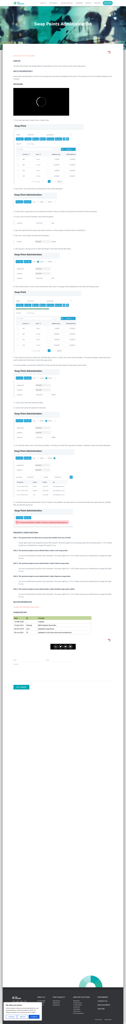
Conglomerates (77, 1002)
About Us (43, 3)
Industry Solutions (67, 3)
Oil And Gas (76, 1007)
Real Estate (76, 1000)
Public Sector (77, 1011)
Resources (97, 3)
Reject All (22, 1016)
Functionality (54, 3)
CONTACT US (102, 1001)
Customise (11, 1016)
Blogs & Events (104, 1005)
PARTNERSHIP (103, 997)
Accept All (34, 1016)
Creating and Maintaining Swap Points (26, 607)
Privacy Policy (108, 1019)
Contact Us (88, 3)
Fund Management (78, 1013)
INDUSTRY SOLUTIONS (81, 997)
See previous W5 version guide (24, 56)
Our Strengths (41, 1000)
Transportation (77, 1005)
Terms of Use (98, 1019)
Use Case (101, 1009)
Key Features (56, 1000)
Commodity (76, 1009)
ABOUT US (41, 997)
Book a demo (107, 3)
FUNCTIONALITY (59, 997)
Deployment (56, 1005)
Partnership (79, 3)
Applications (56, 1002)
